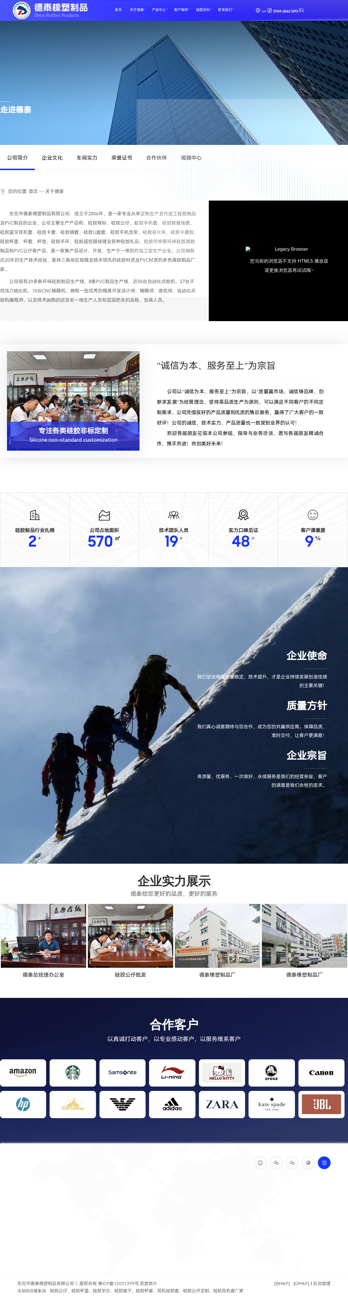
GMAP (301, 1283)
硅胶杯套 (144, 1290)
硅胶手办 (101, 1290)
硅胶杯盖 (80, 1290)
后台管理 (322, 1283)
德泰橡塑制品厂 (217, 975)
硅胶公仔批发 (130, 975)
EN (264, 11)
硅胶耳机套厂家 (228, 1290)
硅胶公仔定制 (196, 1290)
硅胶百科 (203, 10)
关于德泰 (137, 10)
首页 (118, 10)
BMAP (282, 1283)
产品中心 (159, 10)
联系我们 (225, 10)
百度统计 (148, 1283)
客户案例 (181, 10)
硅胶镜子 (123, 1290)
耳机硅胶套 (168, 1290)
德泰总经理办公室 (43, 975)
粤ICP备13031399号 (118, 1283)
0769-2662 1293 (285, 11)
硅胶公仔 (58, 1290)
